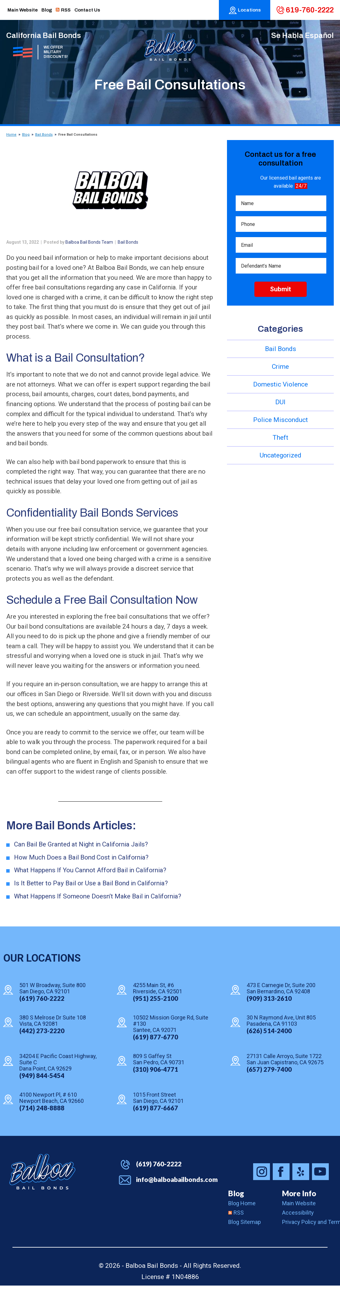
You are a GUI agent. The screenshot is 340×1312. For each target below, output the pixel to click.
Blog (26, 135)
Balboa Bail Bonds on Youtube (320, 1198)
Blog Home (242, 1229)
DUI (280, 402)
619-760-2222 (310, 10)
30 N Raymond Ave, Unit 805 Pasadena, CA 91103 (281, 1047)
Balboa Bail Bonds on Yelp (300, 1198)
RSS (236, 1239)
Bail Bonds (44, 135)
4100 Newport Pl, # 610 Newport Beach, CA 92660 (51, 1124)
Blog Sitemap (244, 1248)
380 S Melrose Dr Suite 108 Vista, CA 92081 (52, 1047)
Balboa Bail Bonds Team (89, 242)
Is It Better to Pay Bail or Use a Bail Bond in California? (92, 909)
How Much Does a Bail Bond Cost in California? (82, 883)
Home (11, 135)
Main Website (299, 1229)
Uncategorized (280, 455)
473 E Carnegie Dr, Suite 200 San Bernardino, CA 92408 (281, 1015)
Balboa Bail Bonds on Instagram (261, 1198)
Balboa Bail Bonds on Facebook (281, 1198)
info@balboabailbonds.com (177, 1206)
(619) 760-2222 (159, 1190)
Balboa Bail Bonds (42, 1198)
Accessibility (298, 1239)
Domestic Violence (280, 384)
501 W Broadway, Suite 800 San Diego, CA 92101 (52, 1015)
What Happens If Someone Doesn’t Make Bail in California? (99, 922)
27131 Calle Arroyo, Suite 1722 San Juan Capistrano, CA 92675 (285, 1086)
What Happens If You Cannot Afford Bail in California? (91, 896)
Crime (280, 366)
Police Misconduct (280, 420)
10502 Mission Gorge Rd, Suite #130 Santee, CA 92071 (170, 1050)
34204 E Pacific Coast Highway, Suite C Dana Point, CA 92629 (58, 1089)
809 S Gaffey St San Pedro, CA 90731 (158, 1086)
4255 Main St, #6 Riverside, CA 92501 (157, 1015)
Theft (280, 437)
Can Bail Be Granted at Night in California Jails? (82, 870)
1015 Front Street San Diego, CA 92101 (158, 1124)
